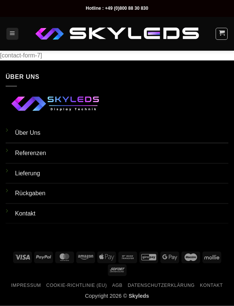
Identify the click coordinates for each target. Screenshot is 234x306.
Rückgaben (30, 193)
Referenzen (30, 153)
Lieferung (27, 173)
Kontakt (25, 213)
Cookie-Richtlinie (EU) (76, 285)
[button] (12, 34)
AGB (117, 285)
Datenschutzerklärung (161, 285)
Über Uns (28, 133)
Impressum (26, 285)
